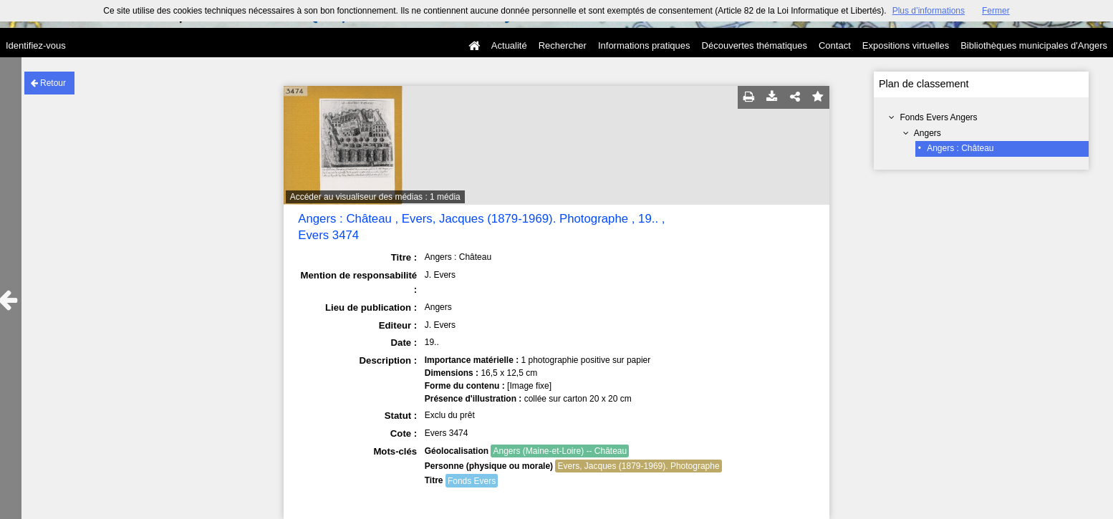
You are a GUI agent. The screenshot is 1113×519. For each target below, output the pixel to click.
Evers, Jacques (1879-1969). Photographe (638, 466)
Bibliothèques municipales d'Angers (1033, 45)
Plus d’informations (928, 11)
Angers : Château (960, 148)
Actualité (509, 45)
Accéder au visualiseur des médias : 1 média (375, 197)
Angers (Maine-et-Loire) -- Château (560, 451)
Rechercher (563, 45)
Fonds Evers (472, 481)
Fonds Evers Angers (939, 117)
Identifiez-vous (36, 45)
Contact (835, 45)
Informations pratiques (644, 45)
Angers (927, 133)
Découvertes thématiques (754, 45)
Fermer (996, 11)
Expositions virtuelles (905, 45)
